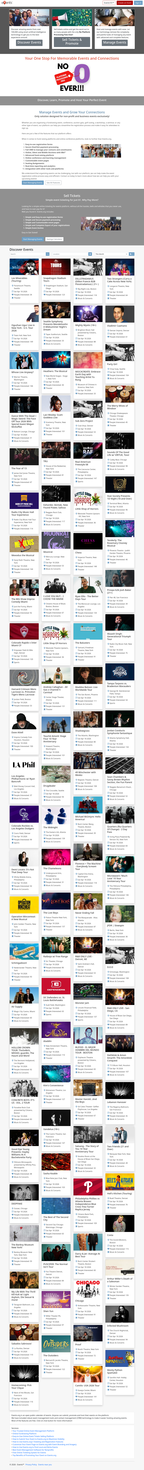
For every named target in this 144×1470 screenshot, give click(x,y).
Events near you (45, 1464)
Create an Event (124, 3)
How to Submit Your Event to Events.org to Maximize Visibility (38, 1439)
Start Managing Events (32, 182)
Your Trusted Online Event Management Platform (33, 1431)
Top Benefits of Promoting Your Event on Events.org (34, 1455)
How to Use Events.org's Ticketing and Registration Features (38, 1441)
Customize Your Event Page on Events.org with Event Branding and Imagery (44, 1444)
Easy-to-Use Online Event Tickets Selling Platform (33, 1436)
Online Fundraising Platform (24, 1433)
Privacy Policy (31, 1464)
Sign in (138, 3)
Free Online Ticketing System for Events (29, 1452)
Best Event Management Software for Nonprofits (33, 1450)
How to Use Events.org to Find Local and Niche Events (35, 1447)
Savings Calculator (54, 239)
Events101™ (109, 3)
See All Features (53, 182)
